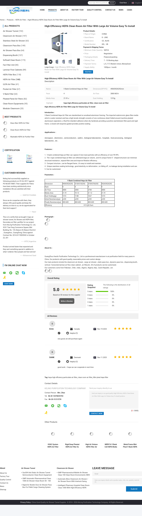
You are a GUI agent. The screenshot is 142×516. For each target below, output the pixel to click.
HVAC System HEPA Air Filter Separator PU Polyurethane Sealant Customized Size (53, 445)
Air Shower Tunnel (10, 31)
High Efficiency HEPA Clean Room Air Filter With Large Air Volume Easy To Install (61, 69)
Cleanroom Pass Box (11, 45)
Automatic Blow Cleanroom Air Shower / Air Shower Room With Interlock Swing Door (73, 480)
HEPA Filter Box (9, 75)
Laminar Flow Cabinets (12, 70)
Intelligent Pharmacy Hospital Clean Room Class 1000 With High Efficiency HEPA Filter (73, 486)
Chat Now (123, 3)
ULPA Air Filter (9, 84)
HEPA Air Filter (20, 20)
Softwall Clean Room (11, 60)
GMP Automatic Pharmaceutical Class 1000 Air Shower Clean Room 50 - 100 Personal (36, 480)
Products (52, 10)
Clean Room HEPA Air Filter (20, 130)
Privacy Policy (25, 502)
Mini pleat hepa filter (100, 377)
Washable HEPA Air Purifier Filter (22, 137)
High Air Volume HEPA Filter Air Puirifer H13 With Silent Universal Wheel (91, 445)
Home (42, 10)
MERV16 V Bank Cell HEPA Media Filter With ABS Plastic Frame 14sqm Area (111, 445)
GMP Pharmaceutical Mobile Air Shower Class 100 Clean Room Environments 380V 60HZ (74, 474)
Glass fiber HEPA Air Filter (19, 123)
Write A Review (67, 301)
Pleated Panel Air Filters (13, 99)
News (121, 10)
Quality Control (94, 10)
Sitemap (3, 490)
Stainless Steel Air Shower (14, 41)
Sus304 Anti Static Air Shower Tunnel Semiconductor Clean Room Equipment (37, 474)
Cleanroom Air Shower (12, 36)
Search (112, 3)
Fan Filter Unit (9, 65)
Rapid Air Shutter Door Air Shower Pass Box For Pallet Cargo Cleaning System (37, 486)
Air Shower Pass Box (11, 50)
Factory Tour (78, 10)
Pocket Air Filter (9, 89)
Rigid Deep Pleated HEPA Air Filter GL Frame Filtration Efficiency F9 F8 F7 (72, 445)
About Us (64, 10)
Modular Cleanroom (11, 108)
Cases (129, 10)
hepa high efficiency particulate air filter (62, 377)
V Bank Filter (8, 94)
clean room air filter (85, 377)
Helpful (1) (74, 333)
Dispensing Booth (10, 55)
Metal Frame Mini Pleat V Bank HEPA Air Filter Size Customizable (130, 445)
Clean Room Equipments (13, 104)
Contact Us (110, 10)
